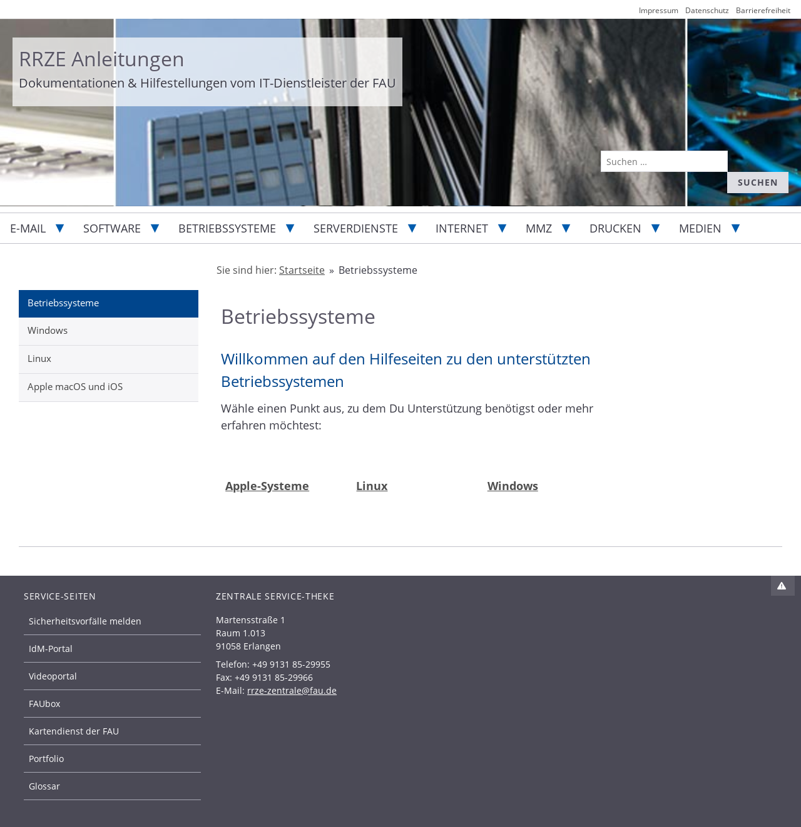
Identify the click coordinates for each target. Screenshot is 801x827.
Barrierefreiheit (763, 10)
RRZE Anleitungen (102, 58)
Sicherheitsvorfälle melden (85, 621)
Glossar (44, 786)
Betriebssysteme (227, 228)
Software (112, 228)
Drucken (615, 228)
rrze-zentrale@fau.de (292, 690)
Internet (462, 228)
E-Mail (28, 228)
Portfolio (46, 758)
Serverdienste (356, 228)
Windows (48, 330)
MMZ (539, 228)
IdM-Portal (51, 648)
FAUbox (44, 703)
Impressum (658, 10)
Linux (39, 358)
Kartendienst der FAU (74, 731)
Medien (700, 228)
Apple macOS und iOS (75, 386)
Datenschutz (707, 10)
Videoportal (53, 676)
